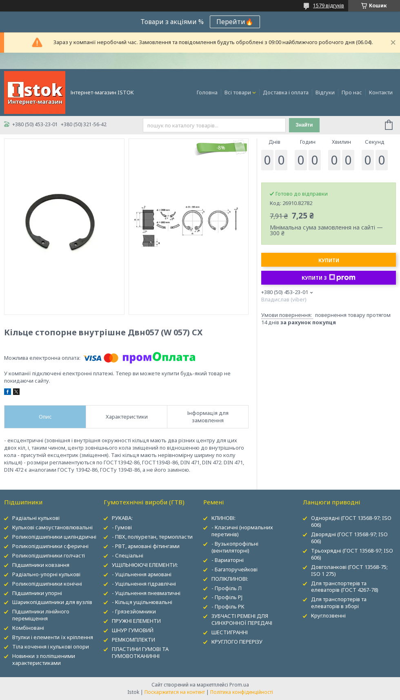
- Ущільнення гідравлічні (144, 583)
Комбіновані (28, 627)
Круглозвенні (328, 615)
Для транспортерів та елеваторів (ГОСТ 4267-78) (344, 587)
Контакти (381, 92)
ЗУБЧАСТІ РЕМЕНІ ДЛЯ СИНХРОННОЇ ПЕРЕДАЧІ (241, 619)
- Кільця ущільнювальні (142, 602)
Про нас (352, 92)
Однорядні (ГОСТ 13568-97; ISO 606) (351, 521)
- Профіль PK (227, 606)
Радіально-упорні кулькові (46, 574)
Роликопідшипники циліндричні (54, 536)
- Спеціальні (127, 555)
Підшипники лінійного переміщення (40, 615)
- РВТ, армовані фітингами (146, 546)
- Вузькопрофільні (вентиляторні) (234, 547)
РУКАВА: (122, 518)
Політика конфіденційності (241, 692)
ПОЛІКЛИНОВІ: (229, 578)
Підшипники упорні (37, 593)
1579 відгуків (328, 5)
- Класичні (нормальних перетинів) (242, 531)
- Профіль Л (226, 588)
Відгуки (325, 92)
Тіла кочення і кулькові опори (50, 646)
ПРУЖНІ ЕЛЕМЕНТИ (136, 620)
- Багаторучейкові (234, 569)
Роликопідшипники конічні (47, 583)
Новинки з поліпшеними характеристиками (43, 659)
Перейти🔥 (234, 21)
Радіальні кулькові (36, 518)
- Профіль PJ (226, 597)
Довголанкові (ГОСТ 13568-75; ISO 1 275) (349, 570)
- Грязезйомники (134, 611)
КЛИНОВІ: (223, 518)
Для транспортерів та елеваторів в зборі (339, 602)
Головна (207, 92)
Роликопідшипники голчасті (48, 555)
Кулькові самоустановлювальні (52, 527)
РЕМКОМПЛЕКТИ (133, 639)
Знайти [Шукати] (304, 125)
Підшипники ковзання (40, 564)
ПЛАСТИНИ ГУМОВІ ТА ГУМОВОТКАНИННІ (140, 652)
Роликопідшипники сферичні (50, 546)
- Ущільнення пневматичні (146, 593)
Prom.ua (239, 684)
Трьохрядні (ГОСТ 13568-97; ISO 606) (352, 554)
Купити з (329, 277)
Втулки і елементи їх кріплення (52, 637)
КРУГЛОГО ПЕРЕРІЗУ (236, 641)
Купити (328, 260)
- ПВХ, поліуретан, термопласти (152, 536)
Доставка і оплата (286, 92)
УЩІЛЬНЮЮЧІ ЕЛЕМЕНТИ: (145, 564)
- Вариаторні (227, 560)
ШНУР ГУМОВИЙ (132, 630)
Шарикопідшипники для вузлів (52, 602)
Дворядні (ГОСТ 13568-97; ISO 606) (349, 538)
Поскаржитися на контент (174, 692)
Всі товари (237, 92)
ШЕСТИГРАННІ (229, 632)
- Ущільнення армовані (141, 574)
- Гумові (122, 527)
